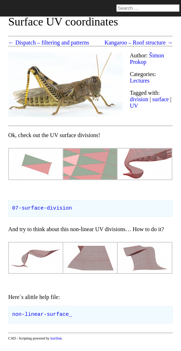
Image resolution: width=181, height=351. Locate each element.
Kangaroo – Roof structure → (138, 42)
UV (134, 106)
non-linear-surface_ (42, 314)
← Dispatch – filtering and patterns (48, 42)
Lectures (140, 81)
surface (160, 99)
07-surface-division (42, 208)
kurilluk (56, 338)
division (139, 99)
